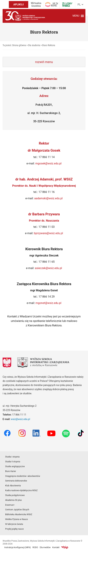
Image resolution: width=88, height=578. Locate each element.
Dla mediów (45, 547)
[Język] (80, 4)
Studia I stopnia (12, 457)
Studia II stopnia (12, 461)
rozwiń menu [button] (44, 62)
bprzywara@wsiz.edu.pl (48, 233)
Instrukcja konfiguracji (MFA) (17, 547)
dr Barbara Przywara (44, 214)
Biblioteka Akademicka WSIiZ (18, 514)
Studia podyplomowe (15, 495)
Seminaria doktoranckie (16, 481)
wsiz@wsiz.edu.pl (20, 419)
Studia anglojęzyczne (15, 466)
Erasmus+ (10, 505)
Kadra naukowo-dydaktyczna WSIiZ (21, 490)
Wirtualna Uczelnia (36, 4)
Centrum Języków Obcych (17, 509)
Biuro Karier (10, 471)
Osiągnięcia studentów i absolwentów (22, 476)
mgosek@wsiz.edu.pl (48, 163)
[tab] (44, 62)
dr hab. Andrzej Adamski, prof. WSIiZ (44, 179)
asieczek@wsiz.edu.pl (48, 268)
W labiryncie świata (14, 524)
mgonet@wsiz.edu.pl (48, 303)
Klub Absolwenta (13, 485)
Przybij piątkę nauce (14, 529)
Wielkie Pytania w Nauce (16, 519)
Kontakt (55, 547)
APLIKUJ (18, 4)
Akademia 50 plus (13, 500)
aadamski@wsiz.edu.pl (48, 198)
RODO (35, 547)
